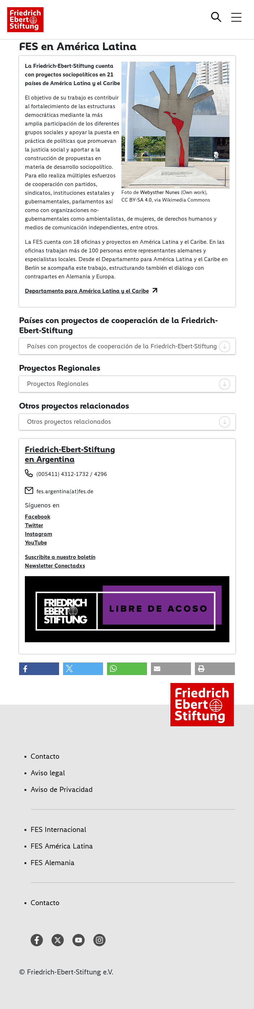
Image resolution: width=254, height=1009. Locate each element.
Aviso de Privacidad (62, 789)
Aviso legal (48, 772)
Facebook (37, 516)
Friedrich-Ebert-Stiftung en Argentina (70, 454)
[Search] (217, 17)
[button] (39, 668)
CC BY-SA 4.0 (136, 200)
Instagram (38, 533)
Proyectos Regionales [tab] (129, 383)
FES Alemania (53, 862)
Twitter (34, 525)
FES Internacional (58, 829)
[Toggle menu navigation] (236, 17)
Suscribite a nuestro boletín (60, 557)
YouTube (36, 542)
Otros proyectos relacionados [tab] (129, 421)
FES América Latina (62, 846)
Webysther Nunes (159, 192)
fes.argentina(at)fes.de (64, 491)
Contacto (45, 756)
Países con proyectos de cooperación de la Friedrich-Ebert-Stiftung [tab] (129, 346)
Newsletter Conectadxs (55, 565)
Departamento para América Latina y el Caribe (87, 290)
